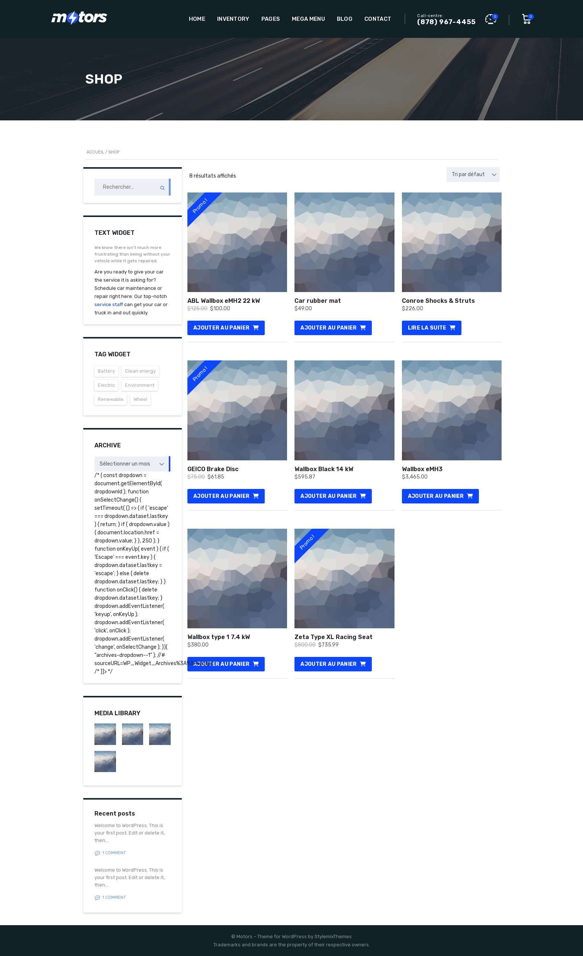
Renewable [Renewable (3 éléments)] (110, 399)
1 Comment (110, 853)
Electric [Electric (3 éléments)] (106, 385)
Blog (344, 19)
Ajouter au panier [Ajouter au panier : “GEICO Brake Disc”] (221, 496)
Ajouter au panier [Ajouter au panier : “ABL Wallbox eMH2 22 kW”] (221, 328)
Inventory (233, 19)
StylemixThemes (333, 936)
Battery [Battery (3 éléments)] (106, 371)
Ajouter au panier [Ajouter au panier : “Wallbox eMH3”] (436, 496)
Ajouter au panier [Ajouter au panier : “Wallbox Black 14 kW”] (328, 496)
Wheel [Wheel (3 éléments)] (140, 399)
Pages (270, 19)
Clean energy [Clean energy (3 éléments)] (140, 371)
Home (197, 19)
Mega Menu (308, 19)
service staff (108, 304)
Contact (377, 19)
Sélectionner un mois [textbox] (125, 464)
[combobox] (473, 174)
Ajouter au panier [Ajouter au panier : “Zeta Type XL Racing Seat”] (328, 664)
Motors (244, 936)
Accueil (95, 152)
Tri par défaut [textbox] (468, 174)
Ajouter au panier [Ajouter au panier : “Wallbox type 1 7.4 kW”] (221, 664)
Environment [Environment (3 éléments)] (139, 385)
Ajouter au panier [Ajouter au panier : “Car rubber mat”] (328, 328)
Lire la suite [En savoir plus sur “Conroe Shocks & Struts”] (427, 328)
